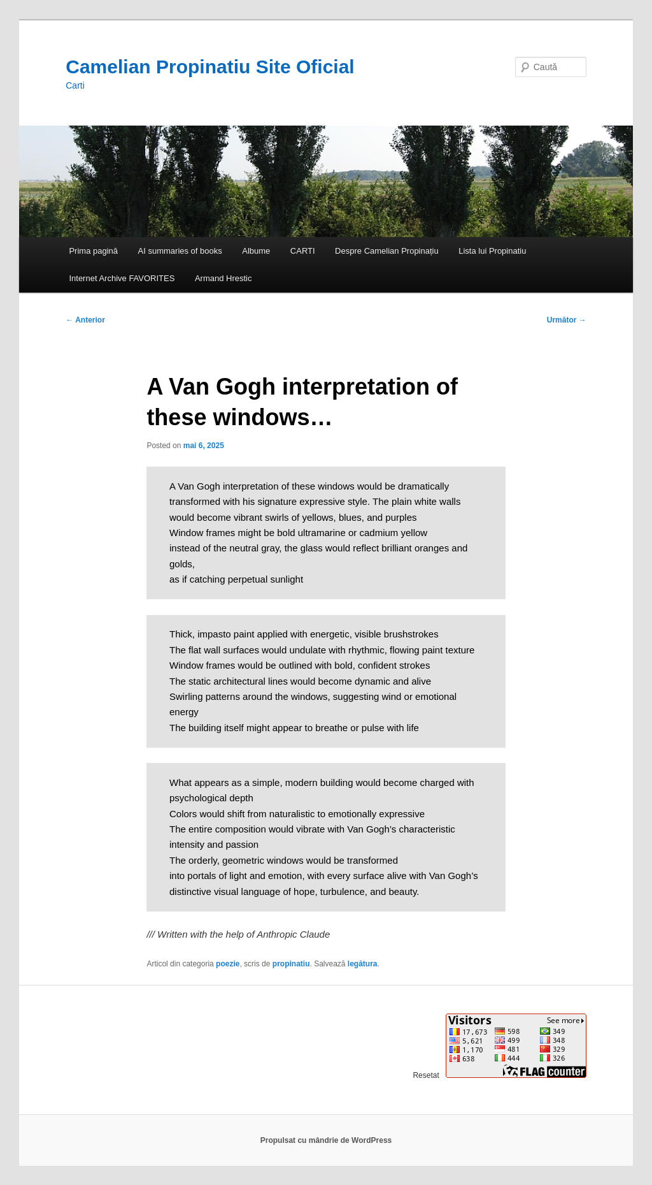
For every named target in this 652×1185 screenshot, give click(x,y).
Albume (256, 251)
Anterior (85, 320)
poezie (227, 963)
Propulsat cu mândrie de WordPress (326, 1140)
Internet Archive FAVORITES (121, 278)
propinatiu (291, 963)
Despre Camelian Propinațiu (387, 251)
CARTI (302, 251)
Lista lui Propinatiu (492, 251)
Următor (566, 320)
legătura (363, 963)
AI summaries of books (180, 251)
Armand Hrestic (223, 278)
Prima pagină (93, 251)
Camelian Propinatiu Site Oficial (210, 66)
